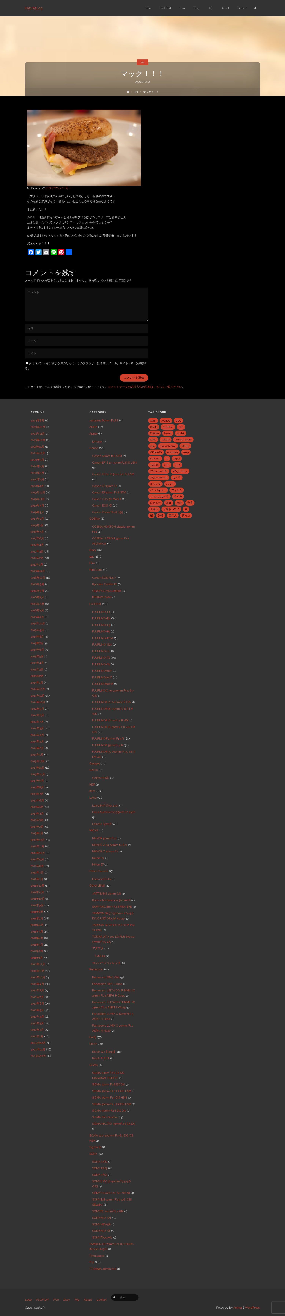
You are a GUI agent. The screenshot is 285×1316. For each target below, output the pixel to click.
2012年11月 (37, 846)
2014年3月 (37, 741)
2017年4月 (37, 545)
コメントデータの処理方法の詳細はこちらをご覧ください (145, 387)
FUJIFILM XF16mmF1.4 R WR (110, 720)
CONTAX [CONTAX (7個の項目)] (168, 426)
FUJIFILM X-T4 (101, 664)
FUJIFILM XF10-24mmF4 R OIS (111, 702)
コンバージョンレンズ (106, 963)
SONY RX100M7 (102, 1237)
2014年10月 (38, 702)
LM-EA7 (100, 956)
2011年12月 (37, 885)
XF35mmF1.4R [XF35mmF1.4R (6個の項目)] (158, 477)
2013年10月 (38, 774)
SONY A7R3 (99, 1168)
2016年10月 (38, 577)
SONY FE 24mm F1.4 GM (108, 1211)
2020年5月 (37, 460)
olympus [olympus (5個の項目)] (172, 452)
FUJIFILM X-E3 (101, 625)
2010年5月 (37, 1010)
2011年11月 (37, 892)
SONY (93, 1154)
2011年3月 (37, 944)
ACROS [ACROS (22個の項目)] (165, 420)
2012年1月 (37, 879)
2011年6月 (37, 925)
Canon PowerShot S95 (107, 512)
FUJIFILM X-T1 (101, 651)
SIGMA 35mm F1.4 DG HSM (109, 1097)
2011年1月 (37, 958)
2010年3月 (37, 1023)
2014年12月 (38, 689)
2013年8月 (37, 787)
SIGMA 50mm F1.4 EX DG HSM (111, 1104)
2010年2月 (37, 1029)
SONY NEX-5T (101, 1231)
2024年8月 (37, 420)
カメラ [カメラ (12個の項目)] (177, 477)
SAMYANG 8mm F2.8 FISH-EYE (112, 906)
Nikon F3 (98, 858)
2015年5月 (37, 656)
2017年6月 (37, 538)
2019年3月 (37, 512)
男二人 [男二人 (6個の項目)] (173, 515)
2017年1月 (37, 564)
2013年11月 (37, 767)
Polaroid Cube (102, 879)
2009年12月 (38, 1043)
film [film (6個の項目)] (181, 426)
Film (92, 563)
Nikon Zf (98, 864)
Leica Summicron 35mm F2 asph (113, 812)
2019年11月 (38, 499)
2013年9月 (37, 780)
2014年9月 (37, 709)
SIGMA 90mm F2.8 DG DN (109, 1110)
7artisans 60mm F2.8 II (103, 420)
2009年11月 (38, 1049)
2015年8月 (37, 636)
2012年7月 (37, 872)
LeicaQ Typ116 (102, 824)
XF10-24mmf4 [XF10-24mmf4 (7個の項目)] (158, 471)
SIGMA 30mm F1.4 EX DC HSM (111, 1091)
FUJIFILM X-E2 (101, 618)
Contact (104, 1299)
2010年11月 (38, 971)
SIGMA (93, 1065)
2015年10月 (38, 623)
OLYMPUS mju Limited (106, 591)
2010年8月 (37, 990)
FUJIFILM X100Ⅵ (102, 684)
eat (142, 62)
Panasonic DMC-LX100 (107, 984)
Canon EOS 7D (102, 505)
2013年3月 (37, 820)
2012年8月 (37, 866)
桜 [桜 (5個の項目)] (151, 515)
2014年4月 (37, 735)
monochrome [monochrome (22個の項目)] (168, 445)
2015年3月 (37, 669)
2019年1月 (37, 525)
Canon (93, 448)
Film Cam (95, 569)
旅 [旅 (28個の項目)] (186, 509)
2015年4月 (37, 663)
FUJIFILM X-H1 (101, 631)
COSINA (94, 518)
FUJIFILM (95, 604)
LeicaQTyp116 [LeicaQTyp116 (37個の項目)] (183, 439)
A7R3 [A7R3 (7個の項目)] (153, 420)
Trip (91, 1262)
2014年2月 (37, 748)
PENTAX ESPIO (102, 597)
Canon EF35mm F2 (104, 486)
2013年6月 (37, 800)
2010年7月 (37, 997)
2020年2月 (37, 479)
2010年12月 (38, 964)
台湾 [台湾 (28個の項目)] (190, 502)
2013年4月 (37, 813)
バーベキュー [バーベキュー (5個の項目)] (158, 490)
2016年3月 (37, 617)
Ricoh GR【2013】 (104, 1052)
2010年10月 (38, 977)
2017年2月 (37, 558)
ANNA (93, 427)
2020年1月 (37, 486)
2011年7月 (37, 918)
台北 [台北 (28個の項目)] (179, 502)
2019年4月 (37, 505)
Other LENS (97, 885)
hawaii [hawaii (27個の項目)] (168, 433)
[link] (255, 8)
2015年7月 (37, 643)
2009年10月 (38, 1056)
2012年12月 (38, 840)
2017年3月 (37, 551)
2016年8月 (37, 591)
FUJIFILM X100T (102, 677)
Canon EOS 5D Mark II (106, 499)
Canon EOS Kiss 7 (104, 577)
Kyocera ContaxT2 (104, 584)
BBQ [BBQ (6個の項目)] (178, 420)
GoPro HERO (100, 778)
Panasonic (96, 969)
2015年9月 (37, 630)
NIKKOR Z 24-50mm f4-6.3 (109, 845)
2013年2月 (37, 826)
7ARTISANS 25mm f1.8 (106, 893)
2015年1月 (37, 682)
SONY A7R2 (99, 1161)
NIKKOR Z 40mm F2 (105, 851)
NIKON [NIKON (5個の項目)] (185, 445)
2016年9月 (37, 584)
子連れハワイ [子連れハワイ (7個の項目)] (171, 509)
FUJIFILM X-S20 (102, 644)
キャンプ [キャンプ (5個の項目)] (155, 483)
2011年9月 (37, 905)
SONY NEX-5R (101, 1224)
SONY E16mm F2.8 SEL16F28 (111, 1193)
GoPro (93, 770)
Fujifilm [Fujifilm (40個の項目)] (154, 433)
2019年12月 (38, 492)
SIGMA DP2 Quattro (105, 1117)
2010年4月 (37, 1016)
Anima (237, 1307)
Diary (92, 550)
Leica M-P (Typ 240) (105, 805)
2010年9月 (37, 984)
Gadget (94, 763)
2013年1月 (37, 833)
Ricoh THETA (100, 1058)
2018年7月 (37, 532)
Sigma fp (95, 1147)
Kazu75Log (34, 8)
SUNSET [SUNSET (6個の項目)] (155, 458)
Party (92, 1037)
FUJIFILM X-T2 (101, 657)
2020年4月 (37, 466)
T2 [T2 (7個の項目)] (166, 458)
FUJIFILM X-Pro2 (102, 638)
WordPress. (252, 1307)
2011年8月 (37, 912)
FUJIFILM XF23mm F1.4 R (108, 738)
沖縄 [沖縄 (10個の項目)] (160, 515)
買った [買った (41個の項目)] (186, 515)
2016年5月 (37, 610)
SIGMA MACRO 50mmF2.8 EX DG (113, 1124)
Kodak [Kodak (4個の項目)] (180, 433)
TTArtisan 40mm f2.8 (102, 1269)
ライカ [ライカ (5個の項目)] (178, 496)
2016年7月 (37, 597)
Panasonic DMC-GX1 (106, 977)
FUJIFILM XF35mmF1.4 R (107, 745)
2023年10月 (38, 440)
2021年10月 (38, 453)
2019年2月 (37, 518)
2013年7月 (37, 794)
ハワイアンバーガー (58, 188)
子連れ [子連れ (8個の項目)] (154, 509)
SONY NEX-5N (101, 1218)
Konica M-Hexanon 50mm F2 (111, 900)
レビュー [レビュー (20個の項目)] (155, 502)
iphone (97, 441)
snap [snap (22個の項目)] (186, 452)
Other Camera (98, 871)
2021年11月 (37, 446)
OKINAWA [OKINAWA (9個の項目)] (156, 452)
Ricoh (93, 1044)
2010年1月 (37, 1036)
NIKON (93, 830)
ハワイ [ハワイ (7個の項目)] (170, 483)
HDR (92, 784)
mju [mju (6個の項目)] (152, 445)
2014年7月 (37, 722)
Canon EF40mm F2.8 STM (109, 492)
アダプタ (98, 948)
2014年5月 (37, 728)
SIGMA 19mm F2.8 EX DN (108, 1084)
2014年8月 (37, 715)
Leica (93, 797)
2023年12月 (38, 427)
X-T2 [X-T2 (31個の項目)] (177, 464)
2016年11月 (38, 571)
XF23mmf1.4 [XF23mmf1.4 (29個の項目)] (180, 471)
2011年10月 (38, 898)
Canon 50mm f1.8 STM (107, 456)
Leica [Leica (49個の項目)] (153, 439)
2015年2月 (37, 676)
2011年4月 (37, 938)
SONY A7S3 (99, 1175)
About (90, 1299)
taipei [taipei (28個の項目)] (177, 458)
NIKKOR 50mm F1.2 (104, 838)
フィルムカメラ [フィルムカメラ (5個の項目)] (159, 496)
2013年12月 (38, 761)
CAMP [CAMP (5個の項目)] (153, 426)
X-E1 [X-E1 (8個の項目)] (166, 464)
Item (92, 791)
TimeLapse (96, 1256)
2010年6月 (37, 1003)
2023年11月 (38, 433)
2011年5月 (37, 931)
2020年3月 (37, 473)
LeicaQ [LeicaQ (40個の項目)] (165, 439)
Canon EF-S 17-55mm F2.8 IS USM (114, 462)
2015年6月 (37, 649)
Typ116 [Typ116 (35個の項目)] (154, 464)
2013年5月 (37, 807)
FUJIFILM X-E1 (101, 612)
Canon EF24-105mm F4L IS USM (113, 474)
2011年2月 (37, 951)
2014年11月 (38, 695)
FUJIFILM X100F (102, 671)
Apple (93, 433)
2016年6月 (37, 604)
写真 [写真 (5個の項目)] (168, 502)
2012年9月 (37, 859)
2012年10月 (38, 853)
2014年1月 (37, 754)
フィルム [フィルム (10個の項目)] (176, 490)
